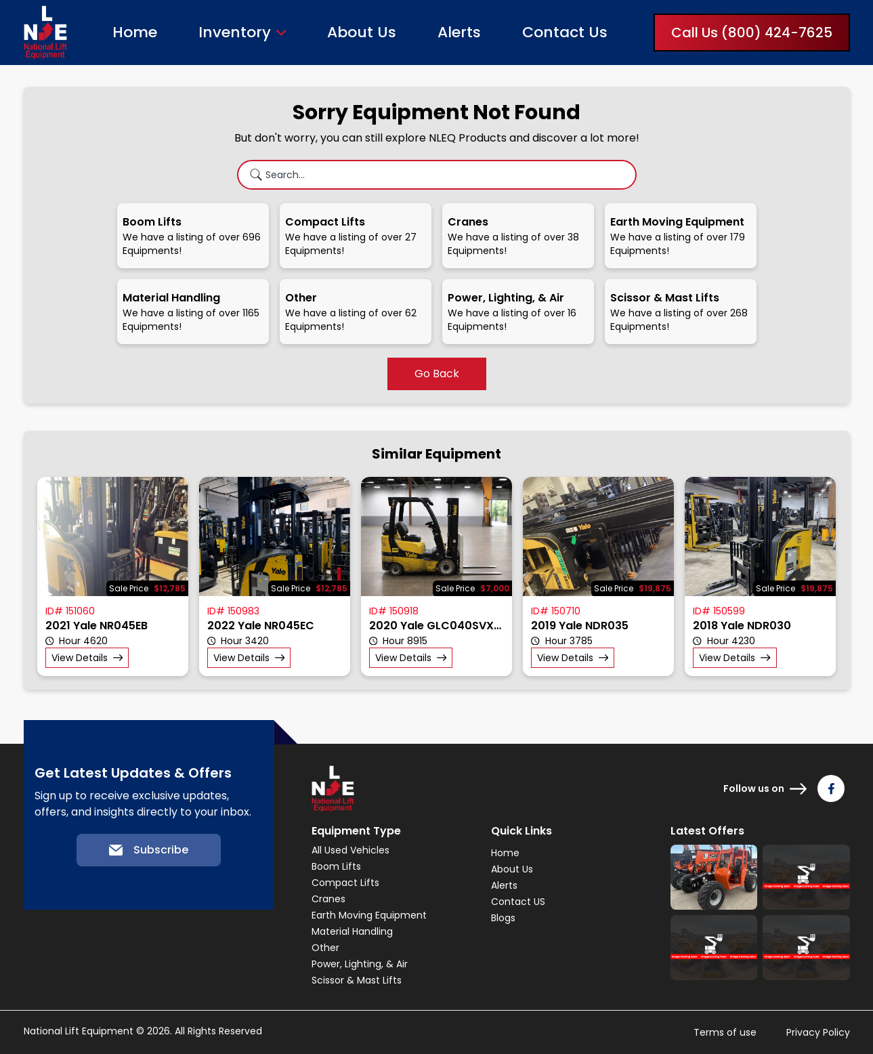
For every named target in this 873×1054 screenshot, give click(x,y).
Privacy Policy (818, 1032)
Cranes (328, 899)
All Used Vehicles (350, 850)
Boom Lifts (336, 866)
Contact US (518, 901)
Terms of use (725, 1032)
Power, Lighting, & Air (360, 964)
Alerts (459, 32)
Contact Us (565, 32)
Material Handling (352, 931)
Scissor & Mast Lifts (357, 980)
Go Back (436, 373)
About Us (361, 32)
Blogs (503, 918)
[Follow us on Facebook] (831, 788)
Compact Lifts (345, 882)
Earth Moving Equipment (369, 915)
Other (325, 947)
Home (134, 32)
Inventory (234, 32)
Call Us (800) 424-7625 (751, 32)
